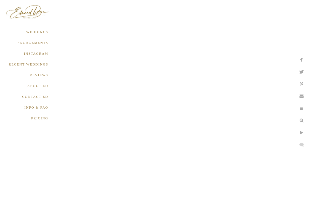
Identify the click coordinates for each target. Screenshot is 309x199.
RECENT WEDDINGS (28, 64)
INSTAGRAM (36, 54)
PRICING (39, 118)
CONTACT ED (35, 97)
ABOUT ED (37, 86)
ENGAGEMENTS (32, 43)
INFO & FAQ (36, 107)
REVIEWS (39, 75)
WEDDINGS (37, 32)
